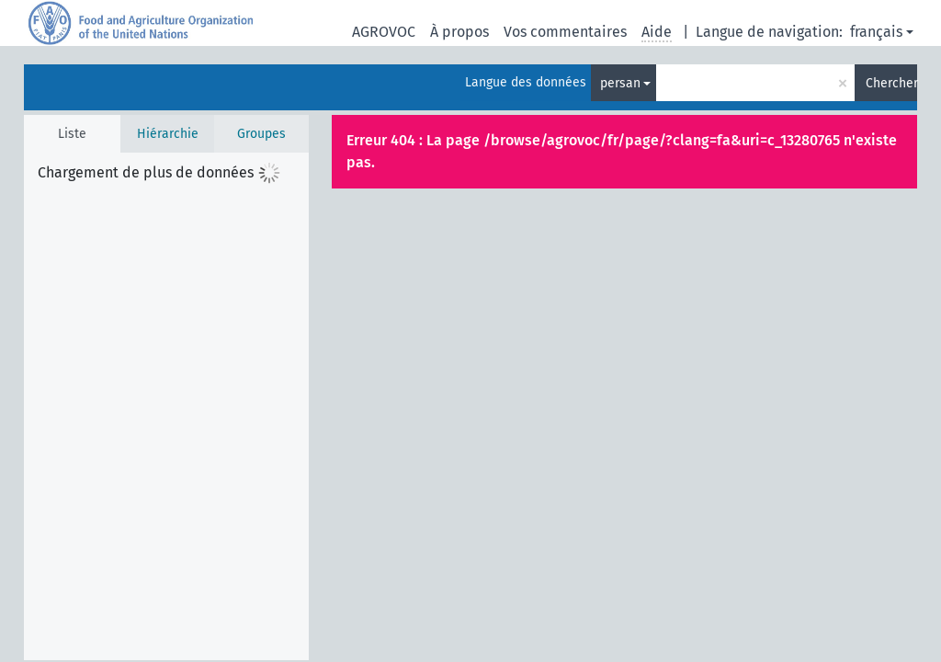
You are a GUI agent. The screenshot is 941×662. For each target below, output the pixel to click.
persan (620, 83)
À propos (459, 31)
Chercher (891, 83)
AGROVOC (383, 31)
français (876, 31)
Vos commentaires (565, 31)
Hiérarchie (167, 134)
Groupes (261, 134)
